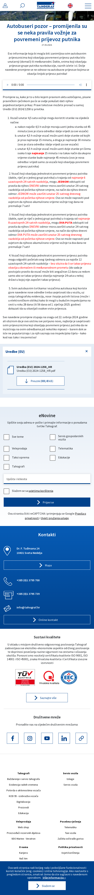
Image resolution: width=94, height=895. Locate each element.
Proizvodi (23, 807)
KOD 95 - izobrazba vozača (23, 796)
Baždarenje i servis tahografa (23, 779)
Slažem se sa (29, 490)
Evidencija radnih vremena (23, 784)
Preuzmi (42, 381)
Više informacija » (54, 877)
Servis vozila (70, 773)
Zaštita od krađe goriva (70, 838)
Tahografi (15, 466)
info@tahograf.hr (28, 607)
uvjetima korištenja (41, 491)
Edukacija (23, 813)
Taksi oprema (17, 457)
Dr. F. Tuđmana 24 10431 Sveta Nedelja (29, 551)
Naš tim (23, 858)
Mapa (48, 565)
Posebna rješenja (70, 821)
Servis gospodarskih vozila (67, 437)
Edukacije (60, 457)
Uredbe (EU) (15, 351)
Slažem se (48, 886)
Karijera (23, 852)
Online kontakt (48, 620)
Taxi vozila (70, 833)
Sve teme (14, 436)
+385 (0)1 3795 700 (28, 580)
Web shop (23, 827)
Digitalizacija (23, 801)
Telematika (62, 448)
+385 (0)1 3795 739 (28, 594)
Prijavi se (48, 502)
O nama (23, 847)
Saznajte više (48, 698)
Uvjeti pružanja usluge (55, 518)
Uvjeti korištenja (70, 852)
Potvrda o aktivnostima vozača (23, 790)
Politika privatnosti (70, 847)
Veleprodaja (16, 448)
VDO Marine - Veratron (23, 838)
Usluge (70, 779)
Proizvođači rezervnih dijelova (23, 833)
